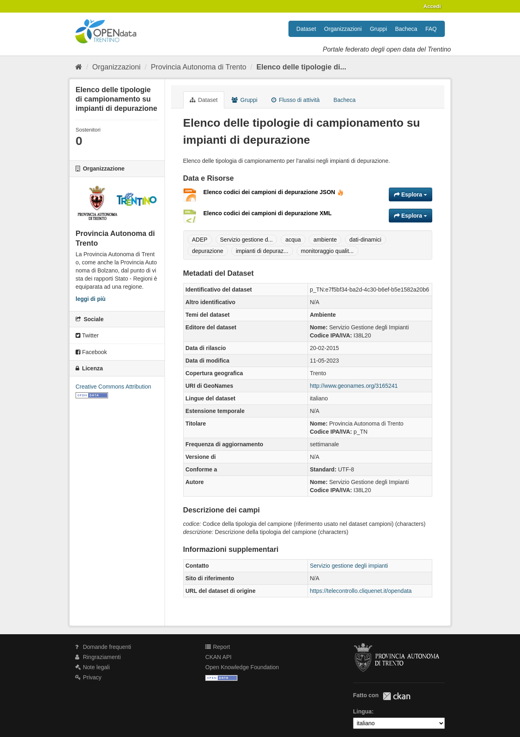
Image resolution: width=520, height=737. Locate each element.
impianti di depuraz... (262, 251)
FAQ (431, 29)
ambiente (325, 239)
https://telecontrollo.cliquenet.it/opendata (361, 591)
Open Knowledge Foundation (242, 667)
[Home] (78, 67)
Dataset (306, 29)
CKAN (396, 696)
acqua (293, 239)
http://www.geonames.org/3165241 (354, 386)
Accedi (432, 6)
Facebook (91, 352)
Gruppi (378, 29)
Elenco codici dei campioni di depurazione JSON (274, 192)
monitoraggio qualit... (327, 251)
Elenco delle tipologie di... (301, 67)
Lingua (362, 711)
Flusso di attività (295, 100)
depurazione (207, 251)
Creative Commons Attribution (113, 386)
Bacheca (406, 29)
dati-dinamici (365, 239)
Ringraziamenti (98, 657)
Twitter (87, 335)
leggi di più (91, 299)
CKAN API (218, 657)
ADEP (200, 239)
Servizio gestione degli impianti (349, 565)
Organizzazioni (343, 29)
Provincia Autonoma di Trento (198, 67)
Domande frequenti (103, 647)
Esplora (410, 194)
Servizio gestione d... (246, 239)
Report (217, 647)
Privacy (88, 677)
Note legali (92, 667)
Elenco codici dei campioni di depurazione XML (268, 213)
